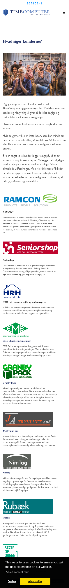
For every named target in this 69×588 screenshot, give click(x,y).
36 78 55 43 (34, 3)
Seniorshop (8, 260)
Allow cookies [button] (35, 581)
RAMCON (8, 212)
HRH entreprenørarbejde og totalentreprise (24, 302)
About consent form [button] (17, 572)
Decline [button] (12, 581)
